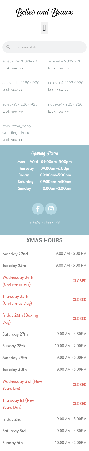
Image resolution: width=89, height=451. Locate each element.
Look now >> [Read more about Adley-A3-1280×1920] (12, 111)
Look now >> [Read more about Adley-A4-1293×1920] (58, 89)
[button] (44, 28)
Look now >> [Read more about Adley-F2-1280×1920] (12, 67)
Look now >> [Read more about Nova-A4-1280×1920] (58, 111)
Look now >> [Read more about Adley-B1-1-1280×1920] (12, 89)
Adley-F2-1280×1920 (19, 61)
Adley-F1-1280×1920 (64, 61)
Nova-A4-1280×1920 (65, 104)
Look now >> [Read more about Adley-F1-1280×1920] (58, 67)
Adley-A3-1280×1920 (20, 104)
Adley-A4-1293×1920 (66, 83)
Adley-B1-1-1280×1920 (21, 83)
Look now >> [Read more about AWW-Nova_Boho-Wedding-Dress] (12, 139)
